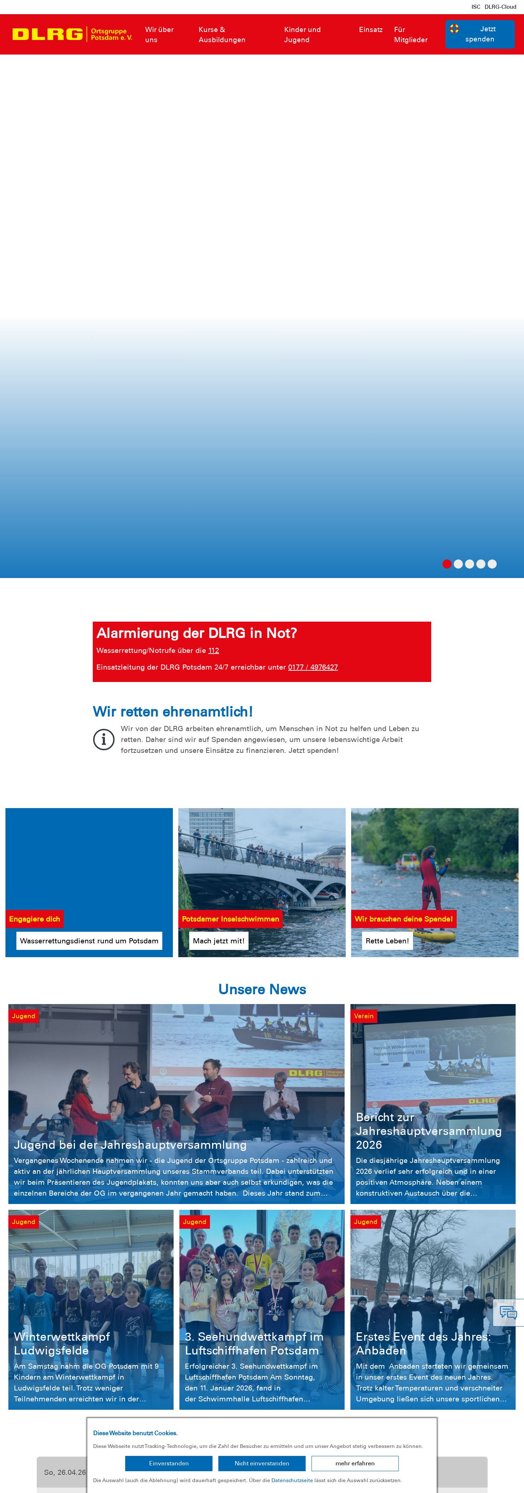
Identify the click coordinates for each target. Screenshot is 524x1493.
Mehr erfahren (109, 1046)
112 (213, 127)
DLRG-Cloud (500, 7)
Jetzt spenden (489, 1258)
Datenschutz (62, 1481)
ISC (476, 7)
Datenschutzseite (292, 1480)
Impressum (23, 1481)
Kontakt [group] (373, 1382)
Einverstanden (169, 1463)
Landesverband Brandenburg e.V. (470, 1481)
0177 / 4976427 (313, 143)
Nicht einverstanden (262, 1463)
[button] (24, 1007)
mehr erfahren (355, 1463)
